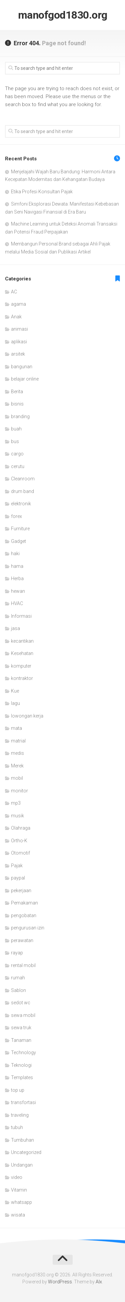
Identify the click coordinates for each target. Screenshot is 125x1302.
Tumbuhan (22, 1140)
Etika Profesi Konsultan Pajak (42, 191)
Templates (22, 1077)
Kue (15, 691)
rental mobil (23, 965)
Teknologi (21, 1065)
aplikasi (19, 341)
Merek (17, 765)
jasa (15, 628)
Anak (16, 316)
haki (15, 553)
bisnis (17, 404)
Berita (17, 391)
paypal (18, 878)
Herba (17, 578)
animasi (19, 329)
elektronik (21, 503)
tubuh (17, 1127)
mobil (17, 778)
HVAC (17, 603)
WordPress (60, 1281)
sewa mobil (23, 1015)
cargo (17, 453)
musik (17, 815)
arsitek (18, 354)
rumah (18, 977)
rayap (17, 952)
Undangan (22, 1165)
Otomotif (20, 853)
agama (18, 304)
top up (17, 1090)
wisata (18, 1215)
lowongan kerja (27, 716)
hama (17, 566)
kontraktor (22, 678)
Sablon (18, 990)
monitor (19, 790)
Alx (99, 1281)
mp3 (16, 803)
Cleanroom (23, 478)
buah (16, 428)
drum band (22, 491)
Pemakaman (24, 902)
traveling (20, 1115)
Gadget (18, 541)
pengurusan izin (27, 927)
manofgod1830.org (62, 15)
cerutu (17, 466)
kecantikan (22, 641)
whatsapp (21, 1202)
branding (20, 416)
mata (16, 728)
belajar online (25, 379)
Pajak (17, 865)
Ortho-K (19, 840)
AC (14, 291)
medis (17, 753)
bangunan (21, 366)
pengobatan (23, 915)
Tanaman (21, 1040)
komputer (21, 666)
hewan (18, 591)
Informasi (21, 616)
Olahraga (20, 828)
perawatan (22, 940)
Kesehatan (22, 653)
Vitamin (19, 1190)
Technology (23, 1052)
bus (15, 441)
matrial (18, 740)
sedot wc (20, 1002)
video (16, 1177)
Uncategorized (26, 1152)
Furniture (20, 528)
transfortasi (23, 1102)
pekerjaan (21, 890)
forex (16, 516)
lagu (15, 703)
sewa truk (21, 1027)
